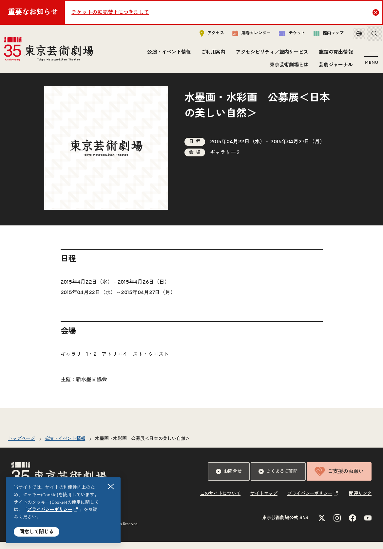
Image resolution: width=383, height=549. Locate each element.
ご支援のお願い (339, 478)
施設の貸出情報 (335, 53)
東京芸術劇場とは (288, 66)
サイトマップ (264, 501)
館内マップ (324, 35)
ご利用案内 (212, 53)
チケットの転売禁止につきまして (110, 12)
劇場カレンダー (246, 35)
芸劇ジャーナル (335, 66)
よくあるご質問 (278, 478)
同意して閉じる (36, 531)
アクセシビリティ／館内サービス (271, 53)
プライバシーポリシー (49, 509)
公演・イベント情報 (168, 53)
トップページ (21, 446)
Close (376, 12)
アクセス (207, 34)
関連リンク (360, 501)
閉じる (111, 486)
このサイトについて (220, 501)
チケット (287, 34)
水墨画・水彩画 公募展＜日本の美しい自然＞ (142, 446)
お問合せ (229, 478)
